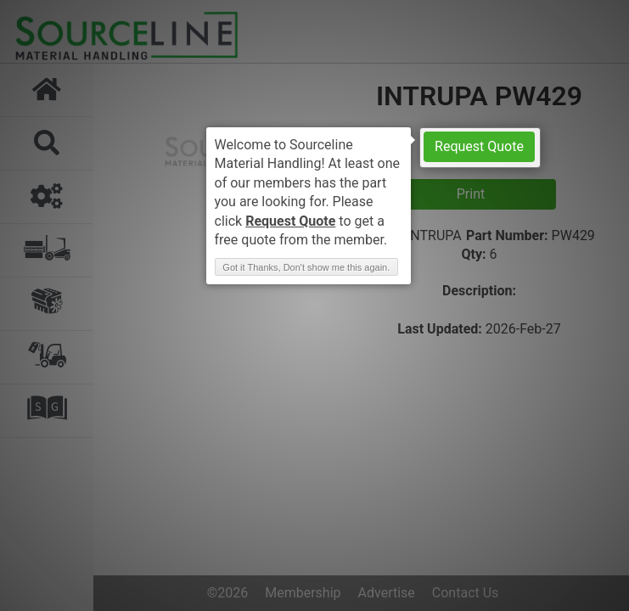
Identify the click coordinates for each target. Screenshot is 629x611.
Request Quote (479, 146)
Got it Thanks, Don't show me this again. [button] (306, 267)
